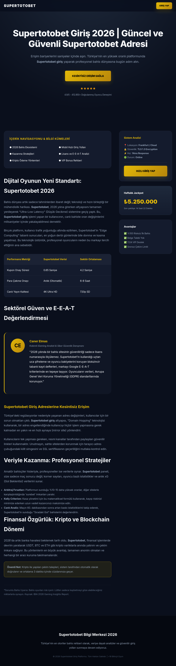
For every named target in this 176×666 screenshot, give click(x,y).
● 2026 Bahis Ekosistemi (23, 147)
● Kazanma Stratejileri (22, 153)
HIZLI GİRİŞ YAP (145, 171)
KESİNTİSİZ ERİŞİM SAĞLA (88, 76)
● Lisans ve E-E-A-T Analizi (74, 153)
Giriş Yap (164, 6)
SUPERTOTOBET (20, 6)
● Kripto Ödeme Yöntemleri (25, 160)
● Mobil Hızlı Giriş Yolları (72, 147)
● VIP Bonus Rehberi (70, 160)
